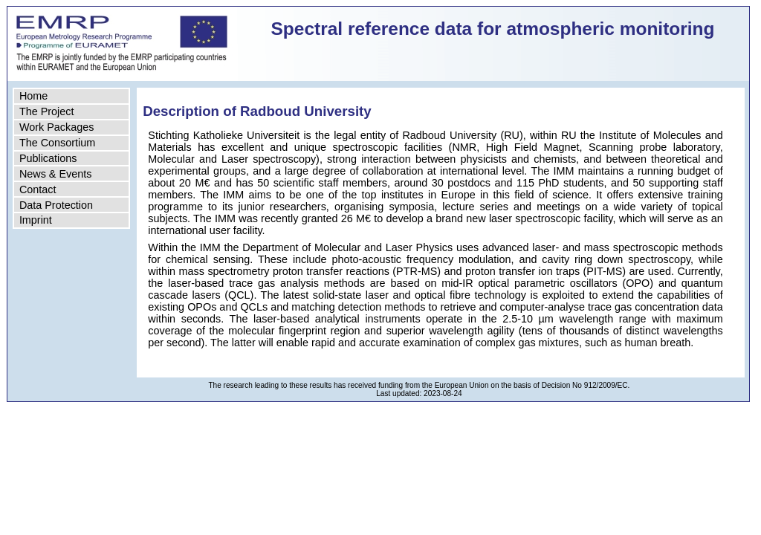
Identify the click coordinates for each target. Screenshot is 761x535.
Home (33, 96)
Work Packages (56, 127)
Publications (48, 158)
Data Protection (56, 205)
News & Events (55, 174)
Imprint (35, 220)
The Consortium (57, 143)
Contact (37, 189)
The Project (46, 111)
